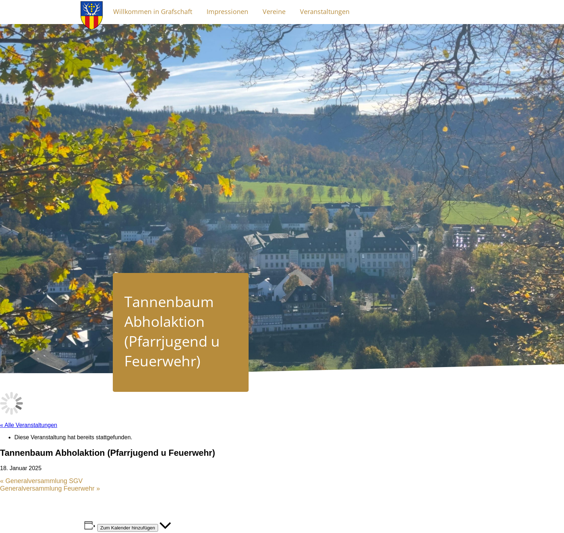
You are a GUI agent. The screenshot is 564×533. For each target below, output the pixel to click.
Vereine (274, 11)
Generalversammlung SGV (41, 481)
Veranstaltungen (325, 11)
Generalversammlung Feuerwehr (50, 488)
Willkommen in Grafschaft (152, 11)
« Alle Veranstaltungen (28, 425)
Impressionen (227, 11)
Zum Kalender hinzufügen (127, 527)
